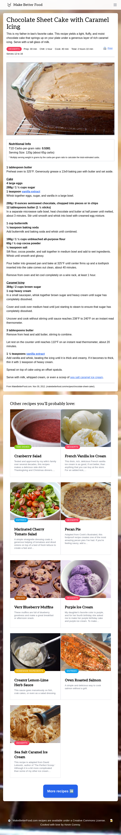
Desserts (14, 49)
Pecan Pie (73, 529)
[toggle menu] (115, 5)
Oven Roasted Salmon (83, 680)
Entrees (21, 520)
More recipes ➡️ (60, 791)
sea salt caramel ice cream (86, 377)
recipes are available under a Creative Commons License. (59, 820)
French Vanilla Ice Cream (85, 456)
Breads (20, 598)
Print (107, 48)
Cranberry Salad (27, 456)
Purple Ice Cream (79, 607)
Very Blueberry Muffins (33, 607)
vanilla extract (31, 191)
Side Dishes (22, 447)
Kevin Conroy (72, 824)
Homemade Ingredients (29, 671)
